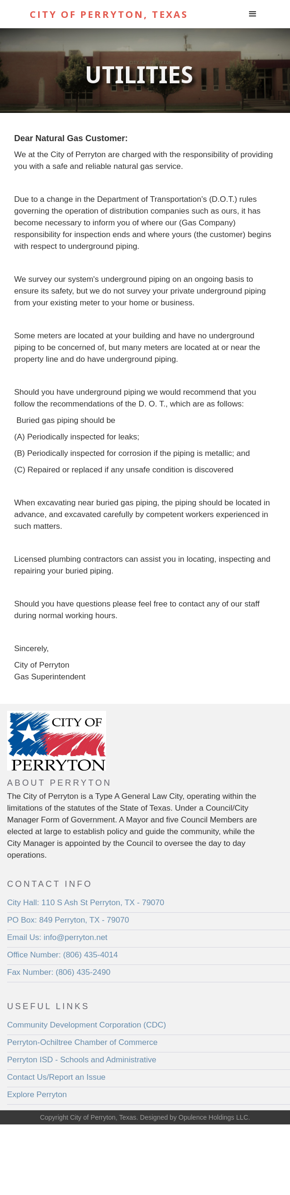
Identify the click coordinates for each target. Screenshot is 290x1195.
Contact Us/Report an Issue (56, 1077)
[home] (121, 14)
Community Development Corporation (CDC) (86, 1024)
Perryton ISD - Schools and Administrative (82, 1059)
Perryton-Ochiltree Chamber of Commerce (82, 1042)
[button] (253, 14)
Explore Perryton (37, 1094)
